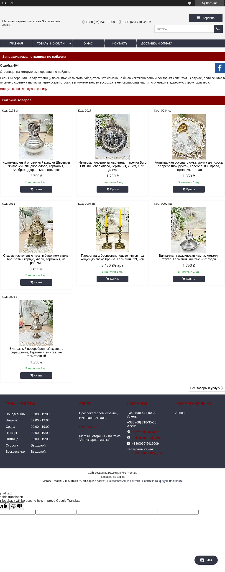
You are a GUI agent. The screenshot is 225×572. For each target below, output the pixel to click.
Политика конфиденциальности (162, 481)
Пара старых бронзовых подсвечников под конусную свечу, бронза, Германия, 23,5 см (112, 257)
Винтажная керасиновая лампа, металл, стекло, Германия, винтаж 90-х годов (189, 257)
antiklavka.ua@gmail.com (148, 438)
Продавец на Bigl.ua (112, 476)
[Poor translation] (16, 506)
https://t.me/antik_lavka (148, 453)
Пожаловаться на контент (123, 481)
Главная (16, 43)
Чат (206, 560)
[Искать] (218, 29)
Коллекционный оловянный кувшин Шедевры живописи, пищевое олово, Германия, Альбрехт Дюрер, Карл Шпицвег (36, 166)
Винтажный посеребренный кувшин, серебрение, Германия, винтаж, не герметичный (36, 352)
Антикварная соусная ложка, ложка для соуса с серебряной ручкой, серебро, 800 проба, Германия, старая (189, 166)
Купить (38, 189)
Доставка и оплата (156, 43)
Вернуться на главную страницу (23, 89)
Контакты (120, 43)
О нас (88, 43)
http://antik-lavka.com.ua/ (148, 432)
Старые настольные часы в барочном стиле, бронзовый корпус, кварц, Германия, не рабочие (36, 259)
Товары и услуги (51, 43)
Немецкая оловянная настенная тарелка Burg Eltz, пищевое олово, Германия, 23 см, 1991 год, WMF (112, 166)
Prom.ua (132, 472)
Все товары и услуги (205, 388)
